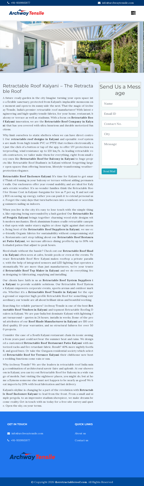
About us (80, 433)
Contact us (81, 440)
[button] (11, 47)
